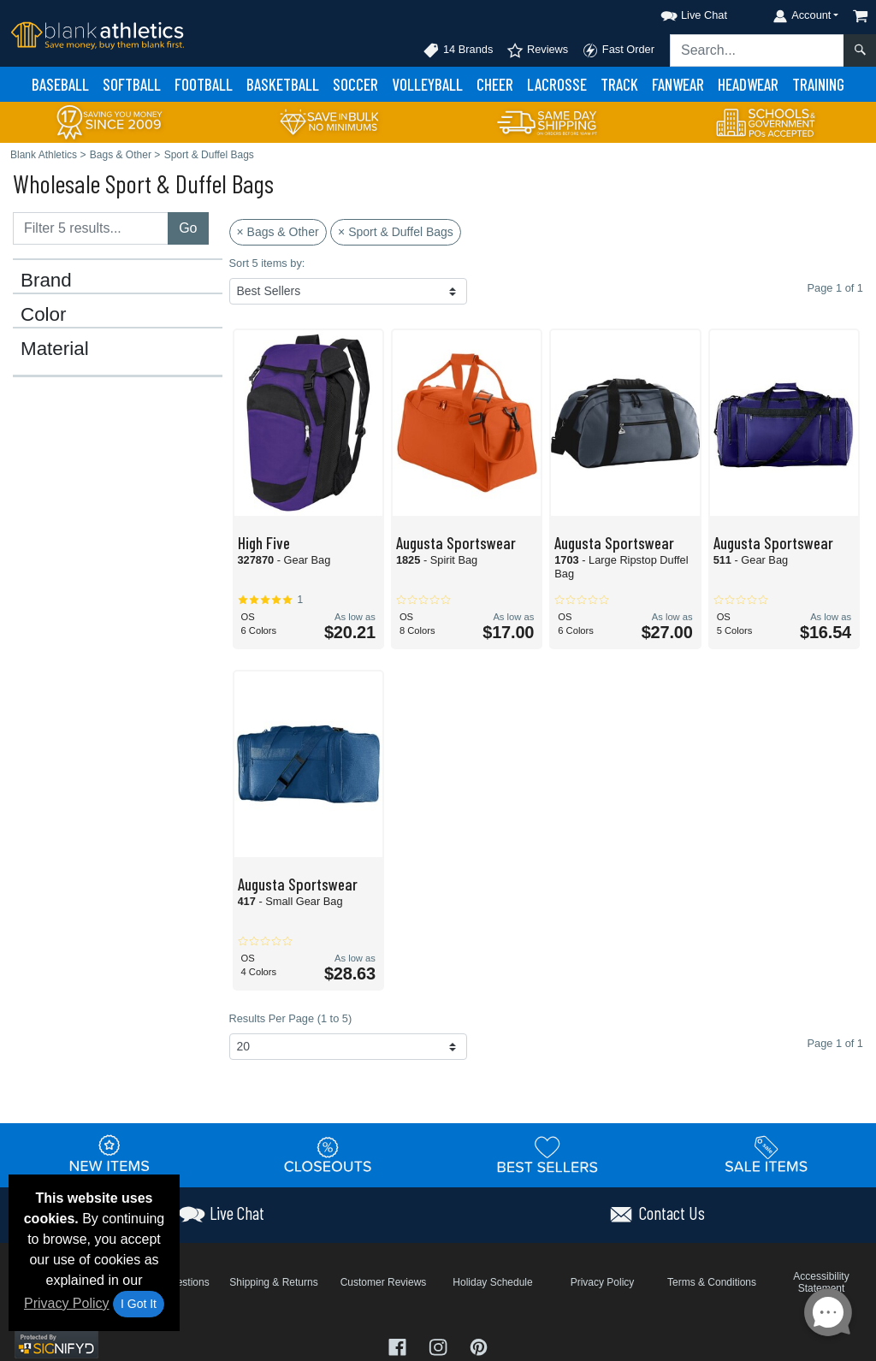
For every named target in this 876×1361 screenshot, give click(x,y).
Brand (46, 280)
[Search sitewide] (757, 50)
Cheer (494, 84)
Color (44, 314)
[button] (678, 12)
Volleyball (427, 84)
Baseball (60, 84)
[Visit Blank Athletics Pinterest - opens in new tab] (478, 1346)
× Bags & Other (278, 232)
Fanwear (678, 84)
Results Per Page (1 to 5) (290, 1018)
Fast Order (618, 50)
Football (204, 84)
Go (188, 228)
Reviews (537, 50)
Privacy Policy (67, 1303)
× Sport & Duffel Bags (395, 232)
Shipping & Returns (273, 1282)
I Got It (139, 1304)
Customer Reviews (383, 1282)
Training (818, 84)
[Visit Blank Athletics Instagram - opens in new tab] (439, 1346)
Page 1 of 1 (835, 1043)
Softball (132, 84)
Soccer (355, 84)
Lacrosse (557, 84)
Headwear (748, 84)
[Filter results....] (91, 228)
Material (55, 349)
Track (619, 84)
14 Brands (458, 50)
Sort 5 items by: (267, 263)
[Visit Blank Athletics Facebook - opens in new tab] (399, 1346)
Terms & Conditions (711, 1282)
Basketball (282, 84)
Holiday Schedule (492, 1282)
